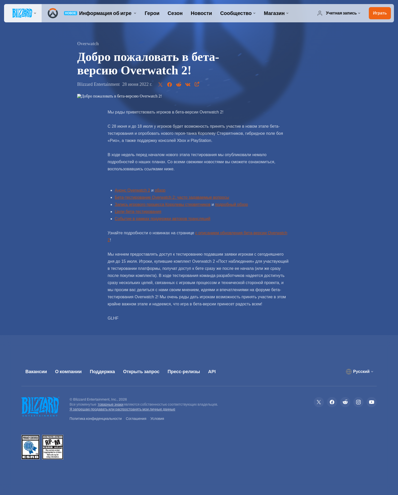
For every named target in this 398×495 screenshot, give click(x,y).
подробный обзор (231, 204)
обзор (160, 190)
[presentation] (23, 13)
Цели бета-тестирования (138, 211)
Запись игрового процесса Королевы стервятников (162, 204)
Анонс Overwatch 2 (132, 190)
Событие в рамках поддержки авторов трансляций (162, 219)
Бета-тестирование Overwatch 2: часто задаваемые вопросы (172, 197)
